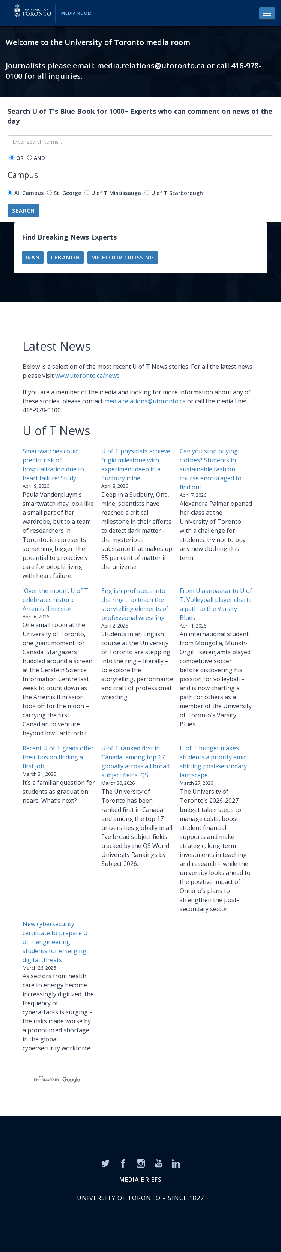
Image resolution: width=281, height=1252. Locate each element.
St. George (67, 192)
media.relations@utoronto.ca (151, 65)
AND (39, 157)
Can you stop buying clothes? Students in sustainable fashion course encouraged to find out (211, 469)
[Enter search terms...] (140, 141)
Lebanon (65, 257)
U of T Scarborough (177, 192)
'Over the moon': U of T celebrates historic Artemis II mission (55, 600)
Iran (33, 257)
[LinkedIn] (175, 1162)
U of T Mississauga (116, 192)
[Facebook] (123, 1162)
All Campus (29, 192)
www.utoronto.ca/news (87, 375)
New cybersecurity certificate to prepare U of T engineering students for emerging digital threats (55, 942)
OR (20, 157)
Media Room (76, 13)
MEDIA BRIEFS (140, 1179)
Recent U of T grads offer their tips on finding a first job (58, 757)
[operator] (11, 157)
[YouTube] (158, 1162)
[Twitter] (105, 1162)
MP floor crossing (122, 257)
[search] (131, 1080)
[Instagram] (140, 1162)
